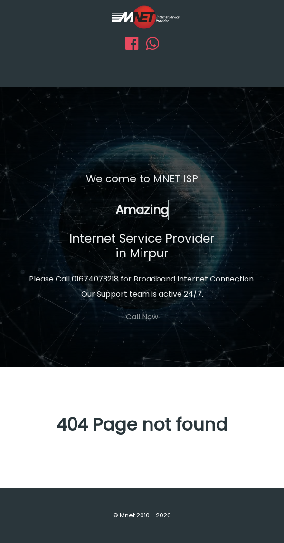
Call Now (142, 316)
